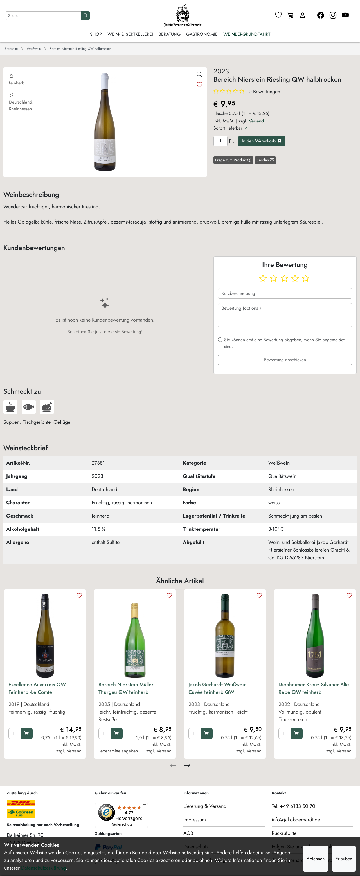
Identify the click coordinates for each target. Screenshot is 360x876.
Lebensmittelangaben (118, 751)
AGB (188, 833)
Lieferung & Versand (204, 806)
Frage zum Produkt (233, 160)
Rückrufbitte (284, 833)
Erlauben (344, 858)
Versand (256, 121)
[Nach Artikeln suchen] (43, 15)
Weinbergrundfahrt (246, 34)
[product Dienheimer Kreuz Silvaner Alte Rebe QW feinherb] (315, 703)
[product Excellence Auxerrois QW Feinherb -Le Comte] (45, 703)
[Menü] (120, 806)
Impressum (194, 819)
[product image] (45, 636)
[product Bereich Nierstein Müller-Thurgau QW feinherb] (135, 703)
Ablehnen (316, 858)
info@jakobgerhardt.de (296, 819)
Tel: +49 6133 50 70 (293, 806)
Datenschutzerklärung (43, 867)
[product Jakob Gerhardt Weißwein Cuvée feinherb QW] (225, 703)
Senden (265, 160)
